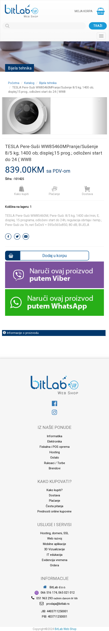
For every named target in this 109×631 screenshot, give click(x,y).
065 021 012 (66, 592)
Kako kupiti (21, 191)
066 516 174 (49, 592)
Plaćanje (54, 191)
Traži (97, 25)
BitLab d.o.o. (54, 587)
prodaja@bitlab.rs (58, 604)
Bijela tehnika (48, 83)
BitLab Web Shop (65, 629)
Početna (13, 83)
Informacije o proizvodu (21, 333)
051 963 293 (44, 598)
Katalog (29, 83)
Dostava (87, 191)
